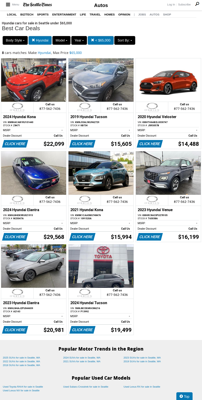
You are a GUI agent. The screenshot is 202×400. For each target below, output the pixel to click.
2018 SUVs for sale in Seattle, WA (21, 365)
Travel (95, 14)
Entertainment (64, 14)
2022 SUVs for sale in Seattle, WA (21, 361)
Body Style (15, 40)
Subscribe (184, 4)
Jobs (142, 14)
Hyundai (40, 40)
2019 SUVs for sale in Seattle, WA (142, 361)
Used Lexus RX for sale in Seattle (142, 386)
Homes (109, 14)
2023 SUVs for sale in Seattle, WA (142, 357)
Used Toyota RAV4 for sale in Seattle (23, 386)
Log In (171, 4)
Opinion (124, 14)
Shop (167, 14)
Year (79, 40)
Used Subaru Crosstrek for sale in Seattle (85, 386)
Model (61, 40)
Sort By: (125, 40)
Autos (101, 5)
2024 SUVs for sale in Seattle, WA (82, 357)
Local (12, 14)
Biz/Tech (26, 14)
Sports (43, 14)
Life (83, 14)
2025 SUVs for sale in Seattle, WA (21, 357)
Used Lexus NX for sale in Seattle (21, 390)
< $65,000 (101, 40)
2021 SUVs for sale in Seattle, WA (82, 361)
